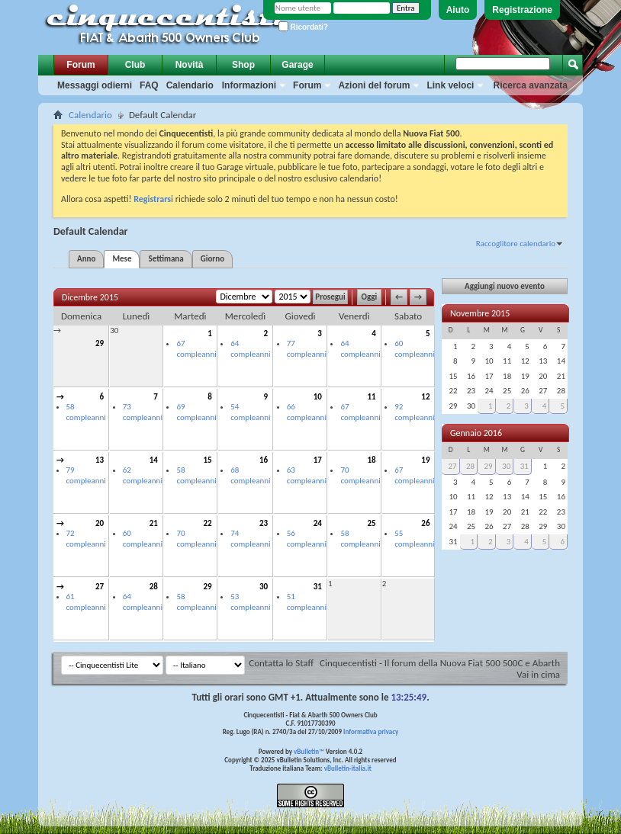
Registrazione (522, 10)
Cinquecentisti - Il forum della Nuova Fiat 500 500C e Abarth (440, 663)
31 (318, 587)
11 (372, 397)
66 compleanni (307, 412)
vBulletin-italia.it (348, 768)
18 (372, 460)
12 (425, 397)
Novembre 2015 (480, 313)
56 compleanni (307, 538)
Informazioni (249, 85)
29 (99, 343)
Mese (121, 259)
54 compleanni (250, 412)
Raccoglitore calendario (515, 244)
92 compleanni (414, 412)
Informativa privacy (370, 731)
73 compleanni (142, 412)
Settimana (165, 259)
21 (154, 523)
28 (154, 587)
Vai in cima (538, 674)
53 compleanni (250, 602)
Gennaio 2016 (476, 433)
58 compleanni (86, 412)
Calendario (190, 85)
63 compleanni (307, 475)
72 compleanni (86, 538)
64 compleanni (250, 348)
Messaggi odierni (94, 85)
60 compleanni (414, 348)
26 (425, 523)
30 (114, 330)
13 (99, 460)
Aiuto (458, 10)
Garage (297, 64)
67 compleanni (196, 348)
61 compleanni (86, 602)
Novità (189, 64)
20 (99, 523)
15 (208, 460)
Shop (243, 64)
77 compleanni (307, 348)
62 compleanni (142, 475)
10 (318, 397)
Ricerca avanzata (531, 85)
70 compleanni (360, 475)
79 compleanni (86, 475)
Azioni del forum (374, 85)
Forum (80, 64)
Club (135, 64)
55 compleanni (414, 538)
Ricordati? (303, 27)
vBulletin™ (309, 751)
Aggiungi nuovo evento (505, 286)
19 (425, 460)
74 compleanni (250, 538)
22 (208, 523)
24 (318, 523)
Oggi (370, 297)
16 (263, 460)
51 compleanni (307, 602)
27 (99, 587)
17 (318, 460)
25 (372, 523)
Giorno (212, 259)
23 (263, 523)
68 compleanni (250, 475)
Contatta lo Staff (281, 663)
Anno (86, 259)
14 (154, 460)
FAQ (149, 85)
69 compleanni (196, 412)
